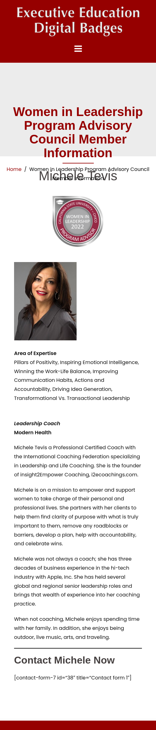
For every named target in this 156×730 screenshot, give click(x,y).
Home (14, 169)
